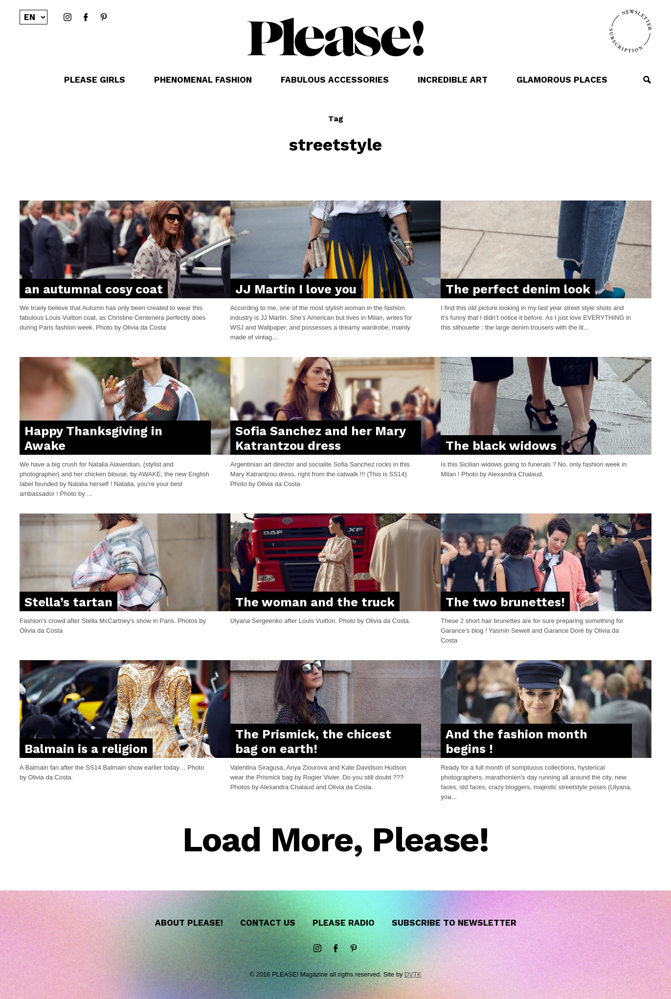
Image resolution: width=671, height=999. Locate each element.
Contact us (267, 923)
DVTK (413, 974)
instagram (67, 17)
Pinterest (103, 17)
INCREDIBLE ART (453, 80)
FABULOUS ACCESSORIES (335, 80)
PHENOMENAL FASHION (203, 80)
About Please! (189, 923)
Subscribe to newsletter (454, 923)
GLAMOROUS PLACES (561, 80)
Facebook (85, 17)
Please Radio (344, 923)
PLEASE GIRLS (94, 80)
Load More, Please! (335, 840)
